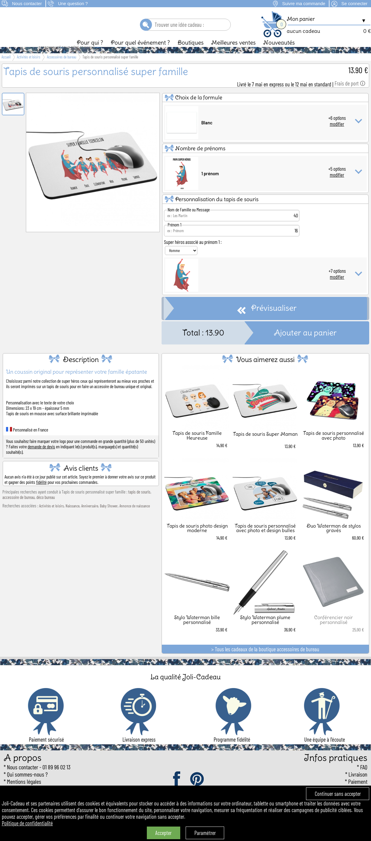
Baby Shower (109, 516)
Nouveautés (279, 52)
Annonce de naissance (134, 516)
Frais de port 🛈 (350, 93)
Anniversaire (89, 516)
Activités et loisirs (51, 516)
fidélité (41, 492)
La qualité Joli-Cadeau (185, 687)
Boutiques (191, 52)
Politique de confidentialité (27, 823)
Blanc (206, 132)
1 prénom (210, 183)
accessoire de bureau (18, 507)
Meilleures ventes (233, 52)
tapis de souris (139, 502)
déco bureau (45, 507)
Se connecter (355, 3)
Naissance (72, 516)
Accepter (163, 833)
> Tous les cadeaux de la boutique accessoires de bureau (265, 659)
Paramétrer (205, 833)
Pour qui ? (90, 52)
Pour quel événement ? (140, 52)
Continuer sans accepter (338, 793)
